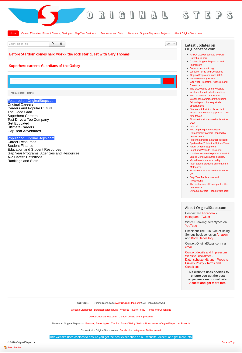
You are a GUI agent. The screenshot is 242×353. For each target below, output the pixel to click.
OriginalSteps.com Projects (175, 323)
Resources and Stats (112, 33)
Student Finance (20, 146)
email (188, 247)
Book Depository (202, 238)
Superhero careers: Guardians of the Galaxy (44, 65)
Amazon (222, 234)
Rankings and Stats (23, 161)
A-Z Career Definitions (25, 157)
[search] (85, 81)
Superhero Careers (23, 116)
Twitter (205, 216)
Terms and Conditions (159, 309)
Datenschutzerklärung (200, 259)
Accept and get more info (207, 282)
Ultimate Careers (21, 127)
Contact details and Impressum (136, 316)
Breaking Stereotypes (97, 323)
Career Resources (22, 142)
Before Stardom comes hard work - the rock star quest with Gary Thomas (69, 54)
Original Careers (20, 104)
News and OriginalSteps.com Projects (149, 33)
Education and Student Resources (34, 149)
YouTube (191, 225)
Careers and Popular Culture (30, 108)
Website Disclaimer (198, 256)
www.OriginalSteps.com (128, 303)
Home (13, 33)
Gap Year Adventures (24, 131)
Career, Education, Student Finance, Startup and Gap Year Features (58, 33)
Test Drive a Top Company (28, 120)
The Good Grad (20, 112)
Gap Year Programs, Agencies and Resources (44, 153)
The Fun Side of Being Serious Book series (134, 323)
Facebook (208, 213)
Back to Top (228, 342)
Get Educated (18, 123)
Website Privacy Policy (132, 309)
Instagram (192, 216)
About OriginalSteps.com (188, 33)
